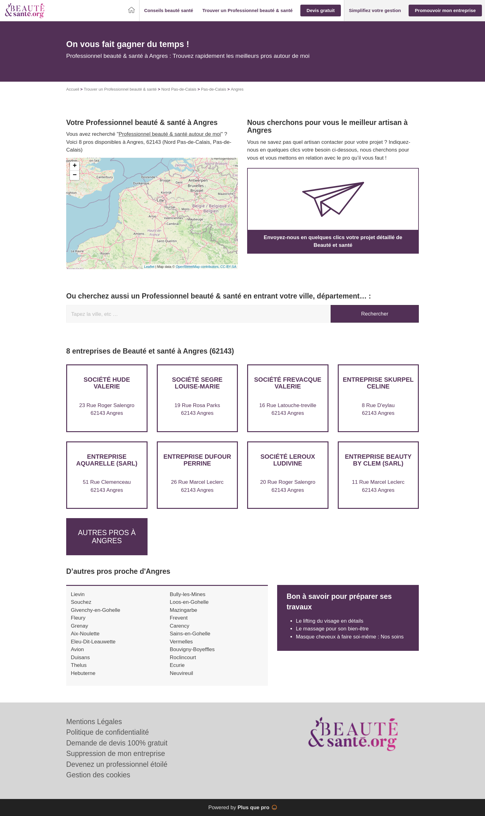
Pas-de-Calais (213, 89)
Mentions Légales (94, 722)
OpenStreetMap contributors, (198, 266)
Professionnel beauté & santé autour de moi (170, 134)
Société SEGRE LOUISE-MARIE (197, 383)
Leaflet (149, 266)
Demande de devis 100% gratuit (116, 743)
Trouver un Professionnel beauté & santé (120, 89)
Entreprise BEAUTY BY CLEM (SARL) (378, 460)
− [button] (75, 175)
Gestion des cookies (98, 775)
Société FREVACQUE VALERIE (287, 383)
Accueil (72, 89)
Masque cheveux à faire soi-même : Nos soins (350, 637)
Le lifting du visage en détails (329, 621)
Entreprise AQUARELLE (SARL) (106, 460)
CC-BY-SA (228, 266)
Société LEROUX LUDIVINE (287, 460)
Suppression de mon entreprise (115, 753)
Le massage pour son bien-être (332, 629)
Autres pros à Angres (107, 536)
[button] (168, 11)
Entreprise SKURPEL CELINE (378, 383)
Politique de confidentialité (107, 732)
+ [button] (75, 166)
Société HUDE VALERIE (107, 383)
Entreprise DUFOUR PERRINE (197, 460)
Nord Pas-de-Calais (178, 89)
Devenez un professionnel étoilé (116, 764)
